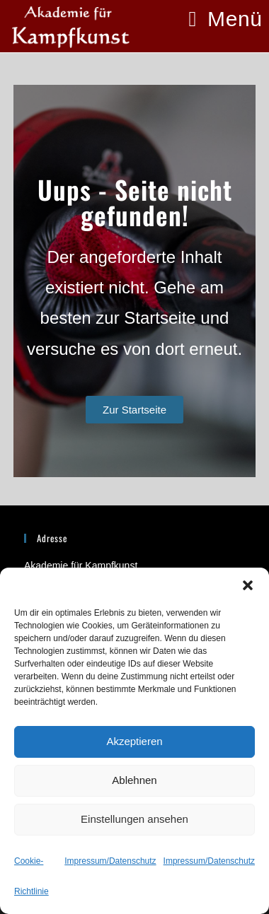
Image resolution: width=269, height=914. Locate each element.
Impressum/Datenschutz (110, 861)
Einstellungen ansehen (134, 819)
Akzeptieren (134, 741)
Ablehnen (134, 780)
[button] (248, 585)
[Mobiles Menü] (226, 18)
